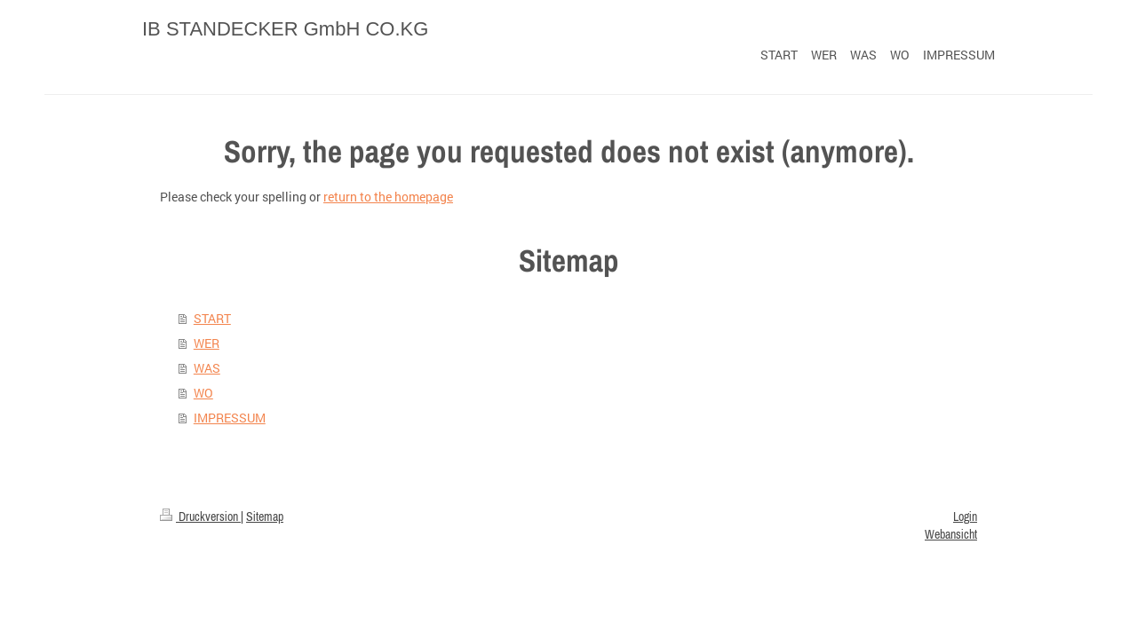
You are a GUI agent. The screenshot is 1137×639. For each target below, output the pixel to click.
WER (206, 343)
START (212, 318)
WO (203, 392)
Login (965, 516)
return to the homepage (388, 196)
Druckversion (200, 516)
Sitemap (264, 516)
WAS (207, 367)
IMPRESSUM (230, 417)
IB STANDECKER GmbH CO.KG (285, 29)
